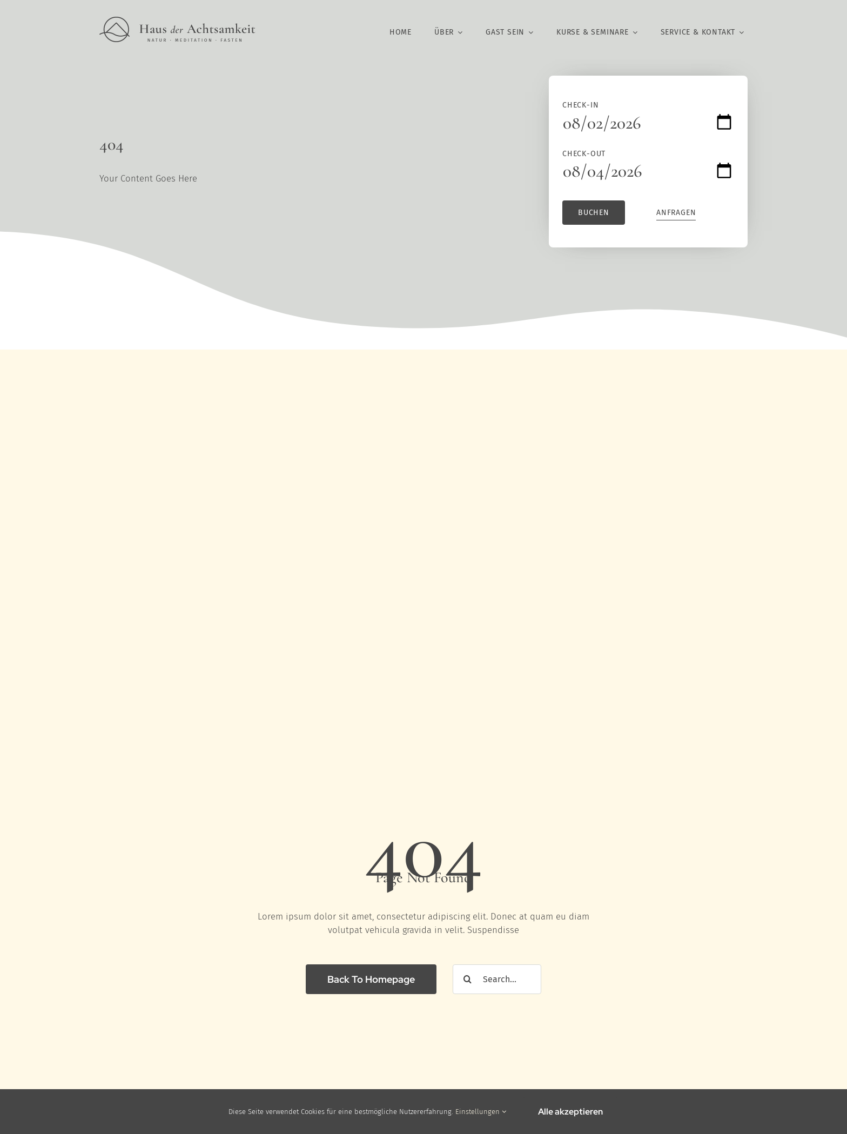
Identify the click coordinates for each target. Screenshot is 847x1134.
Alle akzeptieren (570, 1111)
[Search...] (497, 979)
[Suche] (467, 979)
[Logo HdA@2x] (177, 21)
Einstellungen (480, 1112)
